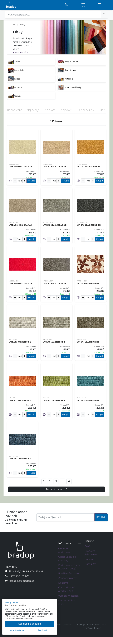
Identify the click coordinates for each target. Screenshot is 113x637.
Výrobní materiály (68, 595)
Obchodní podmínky (64, 550)
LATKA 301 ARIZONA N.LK (55, 166)
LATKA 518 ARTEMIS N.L (88, 400)
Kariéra (89, 559)
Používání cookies (68, 573)
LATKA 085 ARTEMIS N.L (88, 283)
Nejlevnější (33, 110)
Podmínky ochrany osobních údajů (69, 567)
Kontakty (90, 564)
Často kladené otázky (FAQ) (66, 589)
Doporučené (14, 110)
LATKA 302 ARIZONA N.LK (89, 166)
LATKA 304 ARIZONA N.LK (55, 225)
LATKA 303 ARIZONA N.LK (20, 225)
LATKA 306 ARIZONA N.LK (20, 283)
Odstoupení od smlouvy (67, 558)
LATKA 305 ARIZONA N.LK (89, 225)
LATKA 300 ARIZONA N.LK (20, 166)
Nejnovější (67, 110)
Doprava (63, 582)
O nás (88, 546)
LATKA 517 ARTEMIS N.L (54, 400)
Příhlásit (101, 517)
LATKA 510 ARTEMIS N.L (20, 341)
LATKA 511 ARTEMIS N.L (54, 341)
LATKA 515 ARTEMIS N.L (20, 400)
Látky (22, 24)
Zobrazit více (20, 52)
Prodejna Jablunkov (91, 553)
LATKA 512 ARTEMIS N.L (88, 341)
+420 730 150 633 (19, 576)
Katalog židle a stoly (66, 602)
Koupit (31, 180)
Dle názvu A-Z (86, 110)
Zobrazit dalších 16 (56, 489)
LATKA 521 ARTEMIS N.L (20, 458)
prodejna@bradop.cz (21, 580)
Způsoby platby (67, 578)
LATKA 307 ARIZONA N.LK (55, 283)
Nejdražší (50, 110)
